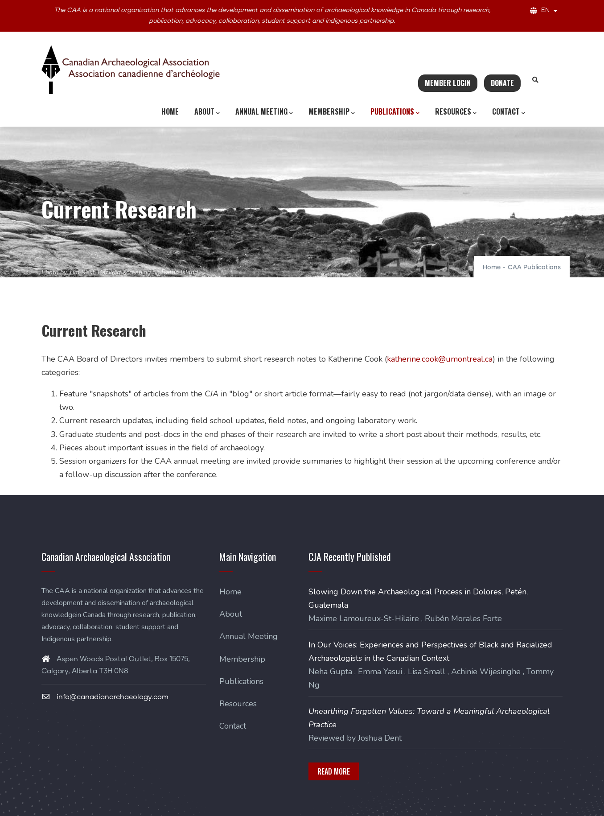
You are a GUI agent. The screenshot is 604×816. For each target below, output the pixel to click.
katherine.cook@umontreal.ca (440, 359)
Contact (508, 112)
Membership (331, 112)
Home (170, 111)
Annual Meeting (264, 112)
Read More (333, 771)
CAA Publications (534, 267)
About (207, 112)
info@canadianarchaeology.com (104, 697)
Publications (394, 112)
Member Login (448, 83)
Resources (456, 112)
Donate (502, 83)
